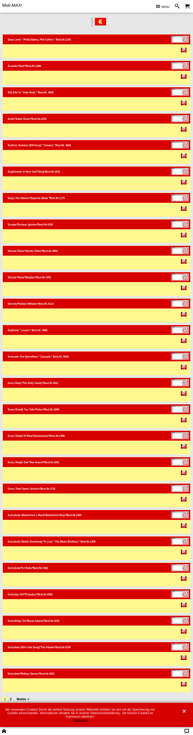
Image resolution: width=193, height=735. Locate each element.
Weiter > (23, 699)
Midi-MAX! (12, 5)
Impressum (80, 720)
